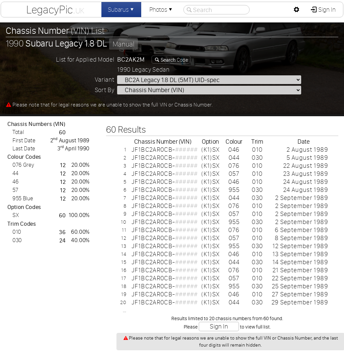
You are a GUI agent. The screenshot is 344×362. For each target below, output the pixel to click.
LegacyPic (55, 9)
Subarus (121, 9)
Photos (161, 9)
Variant (104, 79)
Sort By (104, 90)
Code (174, 59)
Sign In (326, 9)
